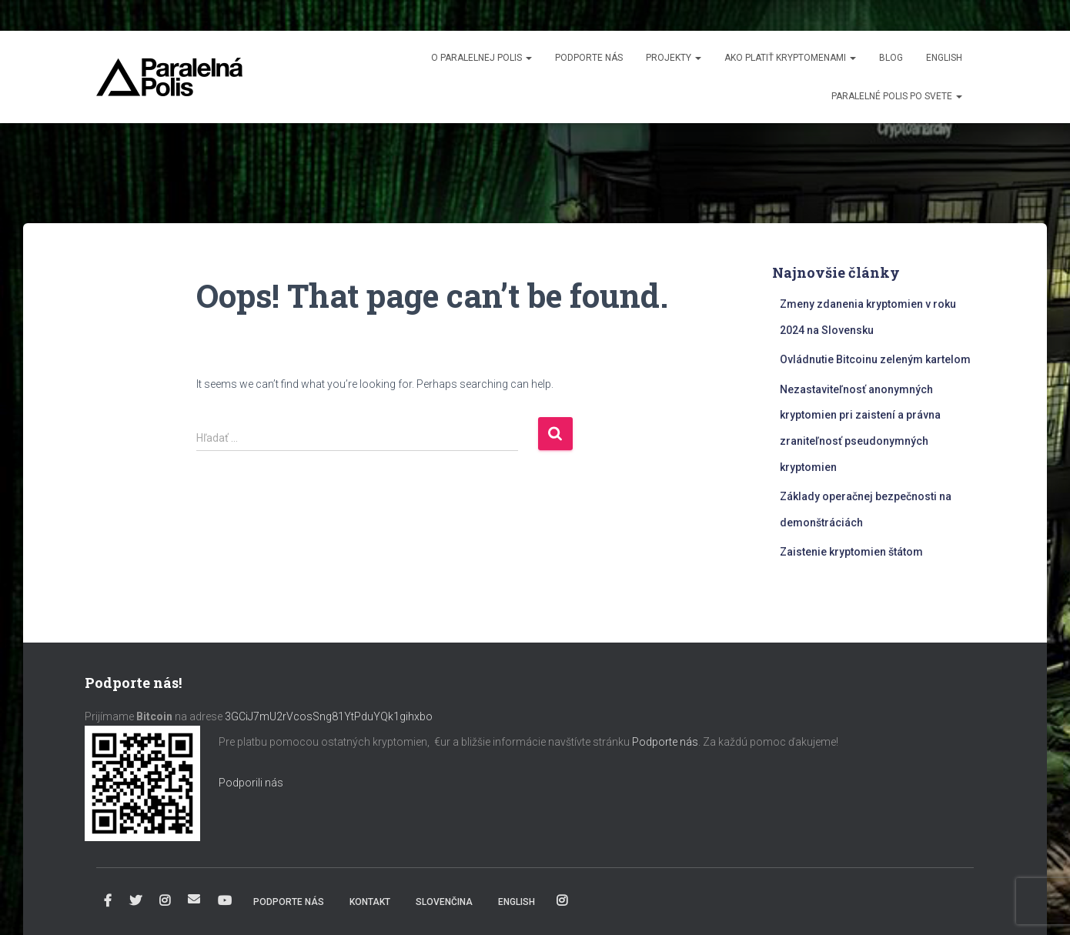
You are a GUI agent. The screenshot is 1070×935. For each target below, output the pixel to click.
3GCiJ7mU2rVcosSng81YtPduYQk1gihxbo (330, 716)
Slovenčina (444, 902)
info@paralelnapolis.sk (194, 899)
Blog (891, 57)
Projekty (673, 57)
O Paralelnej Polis (481, 57)
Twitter (135, 901)
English (944, 57)
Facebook (107, 901)
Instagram (165, 901)
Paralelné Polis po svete (896, 96)
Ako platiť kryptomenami (790, 57)
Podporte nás (589, 57)
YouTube (224, 901)
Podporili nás (251, 782)
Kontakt (369, 902)
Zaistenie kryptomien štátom (851, 552)
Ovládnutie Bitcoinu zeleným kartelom (875, 359)
